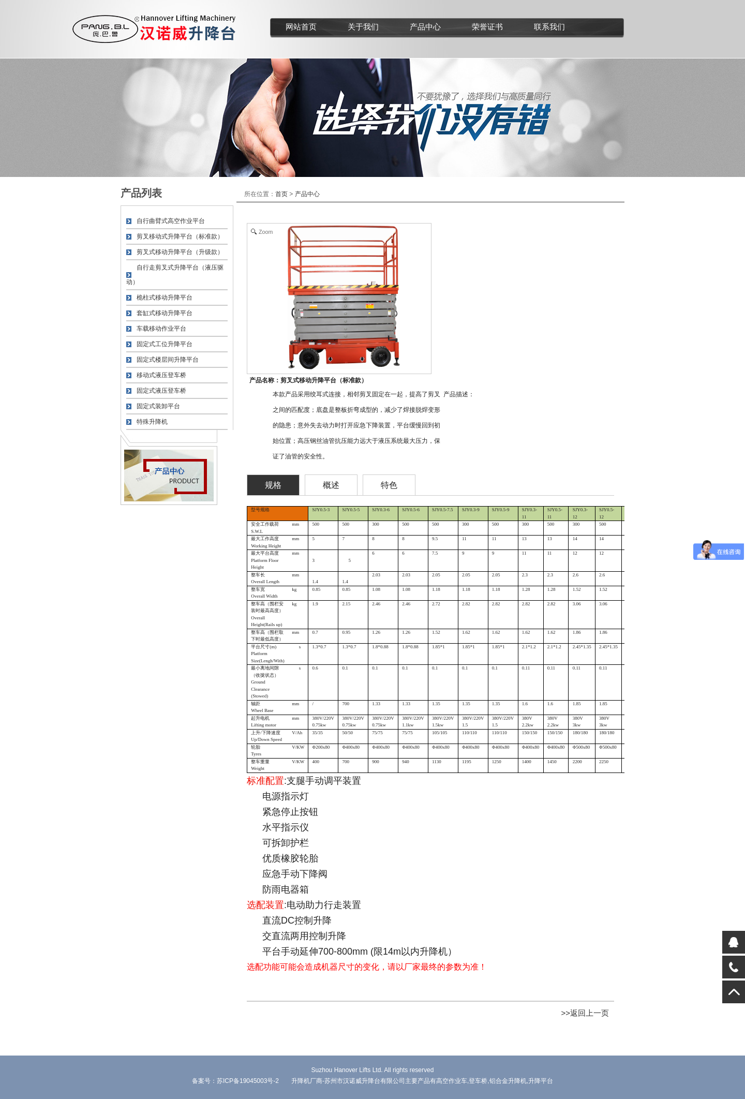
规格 (273, 485)
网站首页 (301, 27)
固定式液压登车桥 (161, 390)
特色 (389, 485)
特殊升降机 (152, 421)
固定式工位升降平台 (164, 344)
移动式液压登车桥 (161, 375)
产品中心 (425, 27)
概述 (331, 485)
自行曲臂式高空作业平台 (171, 221)
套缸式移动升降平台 (164, 313)
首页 (281, 194)
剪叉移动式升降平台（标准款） (180, 236)
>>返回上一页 (585, 1012)
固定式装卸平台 (158, 406)
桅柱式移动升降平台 (164, 297)
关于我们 (363, 27)
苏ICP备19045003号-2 (248, 1081)
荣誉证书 (487, 27)
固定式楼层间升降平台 (168, 359)
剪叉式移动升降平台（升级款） (180, 252)
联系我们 (549, 27)
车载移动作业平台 (161, 328)
